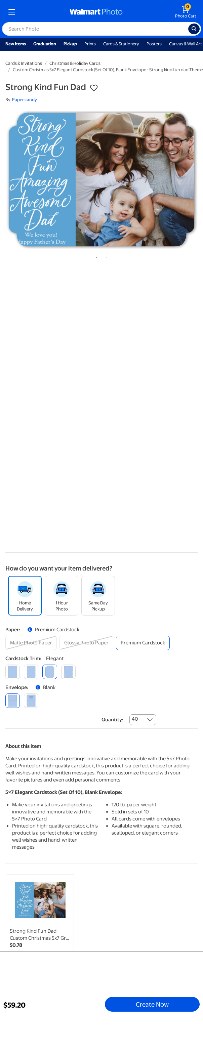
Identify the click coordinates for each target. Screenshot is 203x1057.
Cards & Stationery (121, 43)
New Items (15, 43)
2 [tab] (105, 256)
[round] (31, 672)
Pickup (70, 43)
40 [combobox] (135, 719)
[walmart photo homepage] (96, 12)
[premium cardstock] (143, 643)
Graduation (44, 43)
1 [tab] (95, 256)
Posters (154, 43)
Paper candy (24, 99)
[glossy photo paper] (86, 643)
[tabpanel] (101, 179)
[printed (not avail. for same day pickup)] (31, 700)
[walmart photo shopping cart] (186, 12)
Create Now (152, 1004)
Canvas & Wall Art (185, 43)
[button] (94, 88)
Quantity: (112, 720)
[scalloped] (68, 672)
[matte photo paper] (31, 643)
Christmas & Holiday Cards (74, 63)
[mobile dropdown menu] (12, 12)
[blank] (12, 700)
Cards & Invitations (23, 63)
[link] (40, 923)
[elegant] (49, 672)
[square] (12, 672)
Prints (90, 43)
